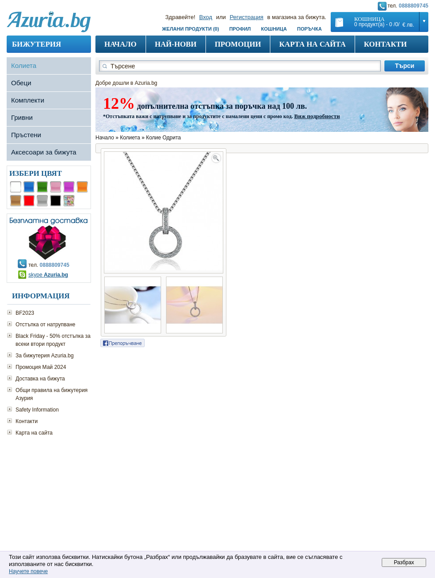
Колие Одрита (163, 138)
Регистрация (246, 17)
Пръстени (26, 135)
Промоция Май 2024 (41, 367)
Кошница (274, 29)
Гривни (22, 117)
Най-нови (176, 44)
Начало (120, 44)
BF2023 (25, 313)
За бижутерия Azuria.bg (45, 355)
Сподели (122, 343)
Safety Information (37, 410)
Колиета (23, 65)
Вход (205, 17)
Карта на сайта (312, 44)
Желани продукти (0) (190, 29)
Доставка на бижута (40, 379)
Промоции (238, 44)
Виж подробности (317, 116)
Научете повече (28, 571)
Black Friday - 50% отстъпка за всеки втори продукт (53, 340)
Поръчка (309, 29)
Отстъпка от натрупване (45, 324)
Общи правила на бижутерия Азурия (51, 394)
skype (48, 275)
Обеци (21, 83)
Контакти (385, 44)
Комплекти (27, 100)
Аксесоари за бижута (43, 152)
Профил (240, 29)
